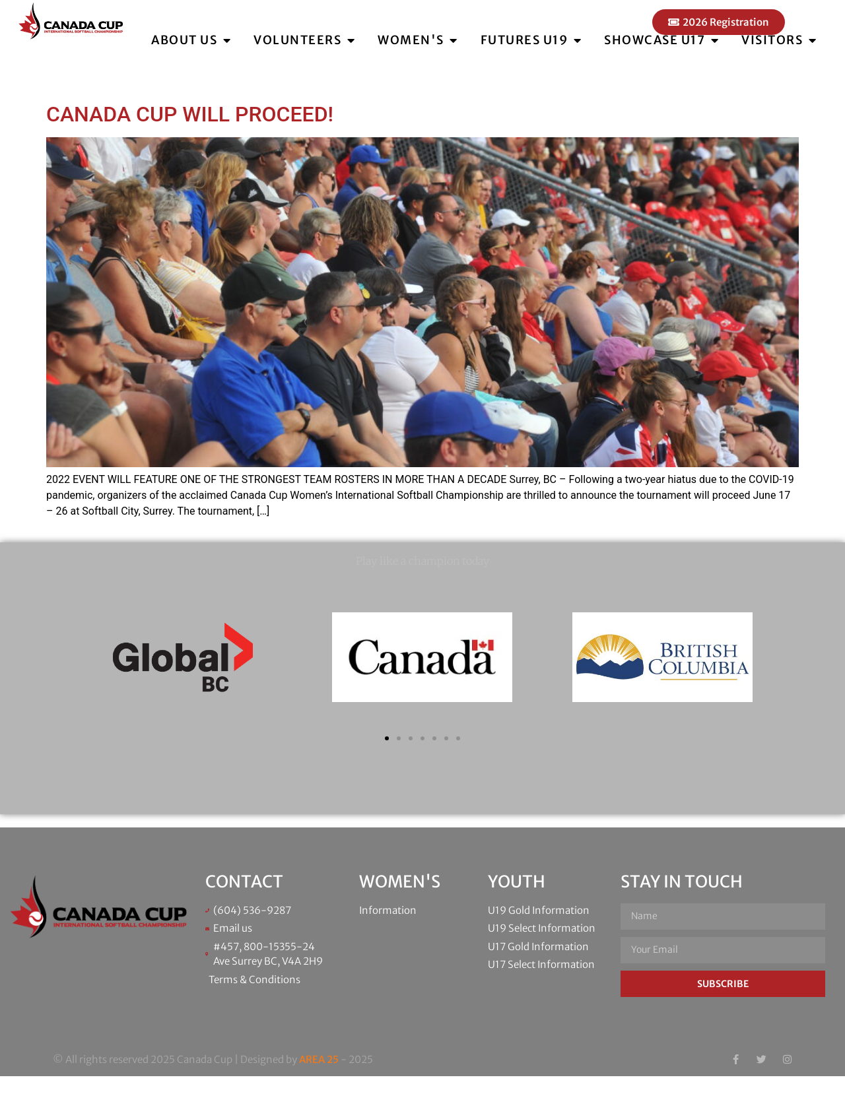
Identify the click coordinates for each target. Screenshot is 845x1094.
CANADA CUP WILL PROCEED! (189, 132)
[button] (387, 756)
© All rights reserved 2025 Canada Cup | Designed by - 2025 (213, 1077)
